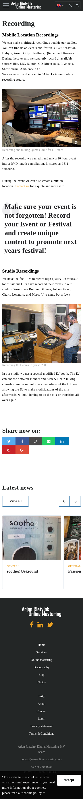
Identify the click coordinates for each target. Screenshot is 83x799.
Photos (41, 682)
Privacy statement (42, 726)
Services (41, 652)
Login (41, 718)
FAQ (41, 696)
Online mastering (41, 660)
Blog (41, 674)
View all (16, 501)
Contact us (22, 186)
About (41, 703)
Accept (69, 780)
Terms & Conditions (41, 733)
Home (41, 645)
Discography (42, 667)
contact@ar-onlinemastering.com (41, 759)
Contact (41, 711)
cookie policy (32, 793)
